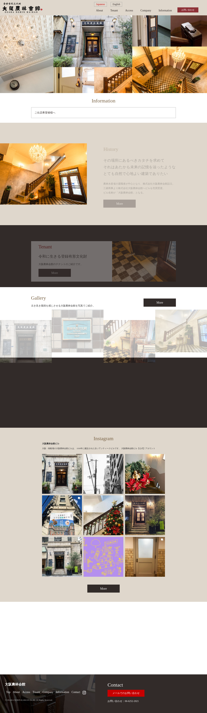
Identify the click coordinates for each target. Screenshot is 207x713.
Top (8, 692)
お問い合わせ (187, 10)
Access (129, 10)
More (159, 302)
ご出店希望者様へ (44, 112)
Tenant (114, 10)
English (116, 4)
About (99, 10)
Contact (75, 692)
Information (165, 10)
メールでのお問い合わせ (126, 693)
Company (145, 10)
